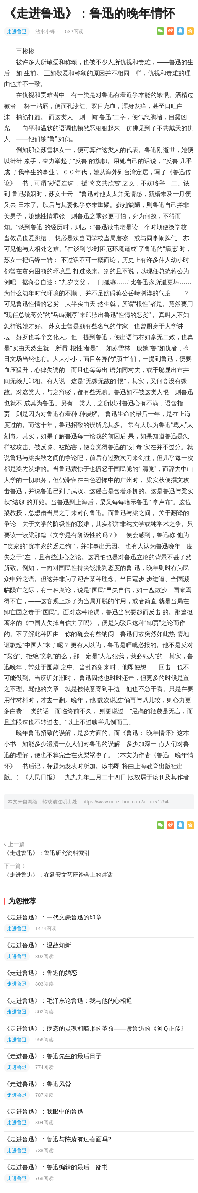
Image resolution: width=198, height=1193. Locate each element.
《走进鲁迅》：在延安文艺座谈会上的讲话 (58, 874)
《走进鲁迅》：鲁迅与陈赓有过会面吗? (57, 1139)
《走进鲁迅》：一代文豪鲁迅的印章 (53, 917)
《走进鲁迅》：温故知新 (37, 945)
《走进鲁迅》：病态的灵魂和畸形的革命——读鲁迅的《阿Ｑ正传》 (95, 1028)
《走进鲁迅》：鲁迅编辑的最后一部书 (56, 1167)
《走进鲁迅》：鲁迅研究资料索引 (47, 853)
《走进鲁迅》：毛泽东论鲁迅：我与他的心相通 (68, 1000)
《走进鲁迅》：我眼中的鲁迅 (43, 1111)
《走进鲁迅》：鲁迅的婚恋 (40, 973)
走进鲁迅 (17, 31)
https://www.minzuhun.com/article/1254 (125, 802)
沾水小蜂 (46, 31)
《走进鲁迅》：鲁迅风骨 (37, 1084)
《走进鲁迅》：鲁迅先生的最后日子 (53, 1056)
